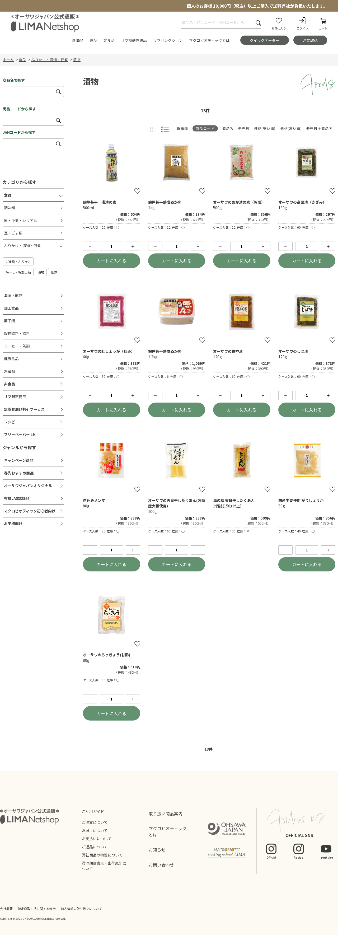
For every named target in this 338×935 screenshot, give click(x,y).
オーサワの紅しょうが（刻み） (109, 351)
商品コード (205, 128)
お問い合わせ (161, 864)
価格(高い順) (291, 128)
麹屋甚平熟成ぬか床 (164, 202)
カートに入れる (111, 260)
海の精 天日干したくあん (234, 500)
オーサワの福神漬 (228, 351)
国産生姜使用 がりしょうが (300, 500)
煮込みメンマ (94, 500)
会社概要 (6, 908)
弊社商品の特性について (102, 855)
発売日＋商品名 (319, 128)
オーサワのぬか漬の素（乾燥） (239, 202)
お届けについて (95, 830)
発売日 (244, 128)
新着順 (182, 128)
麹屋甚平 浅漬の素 (99, 202)
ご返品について (95, 846)
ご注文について (95, 822)
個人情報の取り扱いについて (81, 908)
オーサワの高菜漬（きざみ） (302, 202)
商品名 (228, 128)
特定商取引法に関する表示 (37, 908)
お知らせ (157, 849)
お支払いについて (96, 838)
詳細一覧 (165, 129)
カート (323, 23)
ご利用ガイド (93, 811)
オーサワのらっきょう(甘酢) (106, 654)
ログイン (302, 23)
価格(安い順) (265, 128)
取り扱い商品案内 (165, 813)
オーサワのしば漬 (293, 351)
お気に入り (278, 23)
